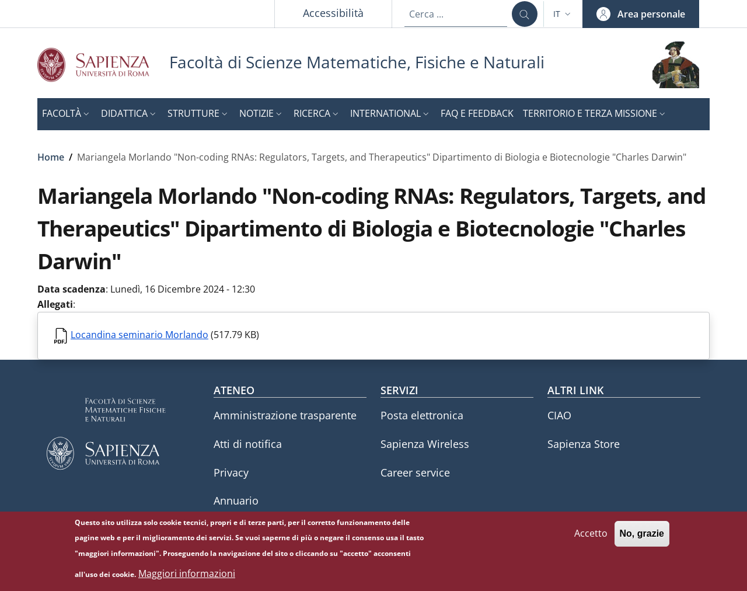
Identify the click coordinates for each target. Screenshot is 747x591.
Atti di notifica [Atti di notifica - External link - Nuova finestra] (248, 444)
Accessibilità (333, 13)
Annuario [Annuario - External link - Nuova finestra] (236, 500)
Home (50, 157)
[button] (563, 14)
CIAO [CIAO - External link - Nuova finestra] (559, 415)
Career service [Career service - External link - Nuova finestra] (415, 472)
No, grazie (642, 535)
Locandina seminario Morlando (139, 334)
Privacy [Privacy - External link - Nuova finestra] (231, 472)
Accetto (591, 535)
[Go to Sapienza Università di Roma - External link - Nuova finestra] (103, 64)
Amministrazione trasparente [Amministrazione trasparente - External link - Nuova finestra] (285, 415)
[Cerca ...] (524, 14)
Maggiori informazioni (186, 575)
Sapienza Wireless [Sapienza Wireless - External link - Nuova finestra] (425, 444)
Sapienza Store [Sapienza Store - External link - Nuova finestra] (583, 444)
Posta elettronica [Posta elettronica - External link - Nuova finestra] (422, 415)
